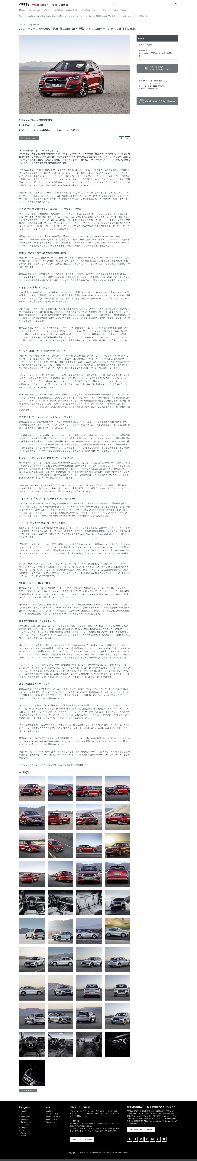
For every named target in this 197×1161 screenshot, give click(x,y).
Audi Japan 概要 (52, 1114)
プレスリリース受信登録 (82, 1139)
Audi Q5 (39, 16)
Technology (85, 10)
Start (21, 16)
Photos (115, 10)
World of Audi (51, 1122)
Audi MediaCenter (53, 1117)
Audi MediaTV (51, 1119)
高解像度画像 (29, 1090)
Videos (123, 10)
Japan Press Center (50, 5)
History (106, 10)
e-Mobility (59, 10)
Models (22, 10)
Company (96, 10)
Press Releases (34, 10)
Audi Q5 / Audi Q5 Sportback (58, 16)
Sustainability (72, 10)
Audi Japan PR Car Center (141, 1129)
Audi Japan (50, 1111)
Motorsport (47, 10)
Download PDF (30, 138)
